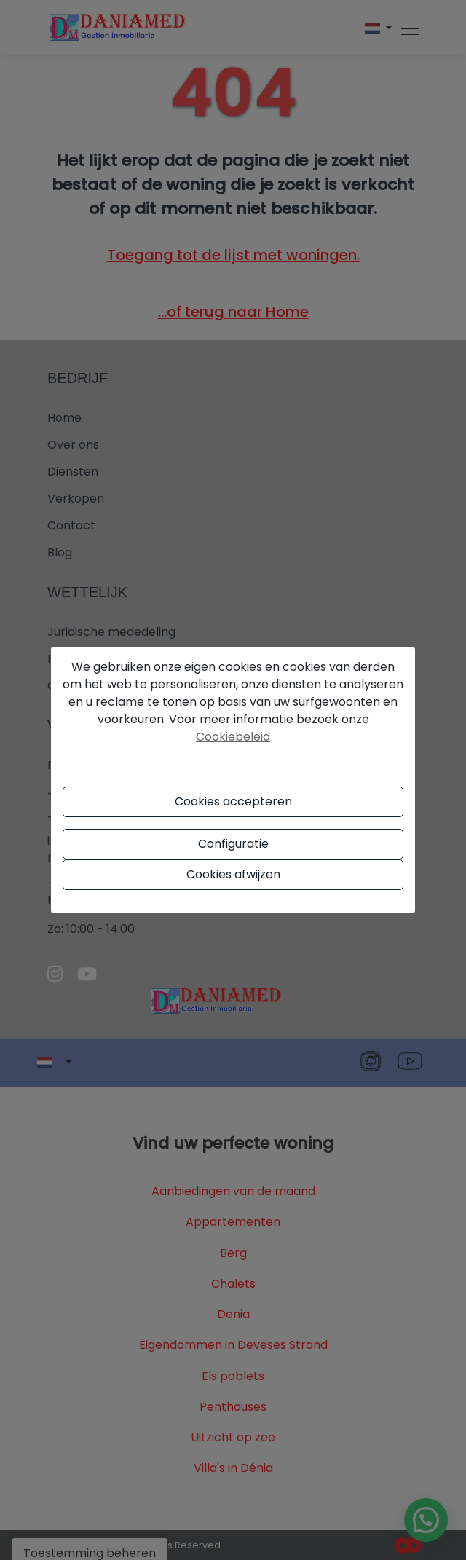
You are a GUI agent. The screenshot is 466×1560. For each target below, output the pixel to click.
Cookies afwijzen (233, 874)
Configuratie (233, 843)
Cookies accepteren (233, 801)
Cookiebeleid (233, 736)
